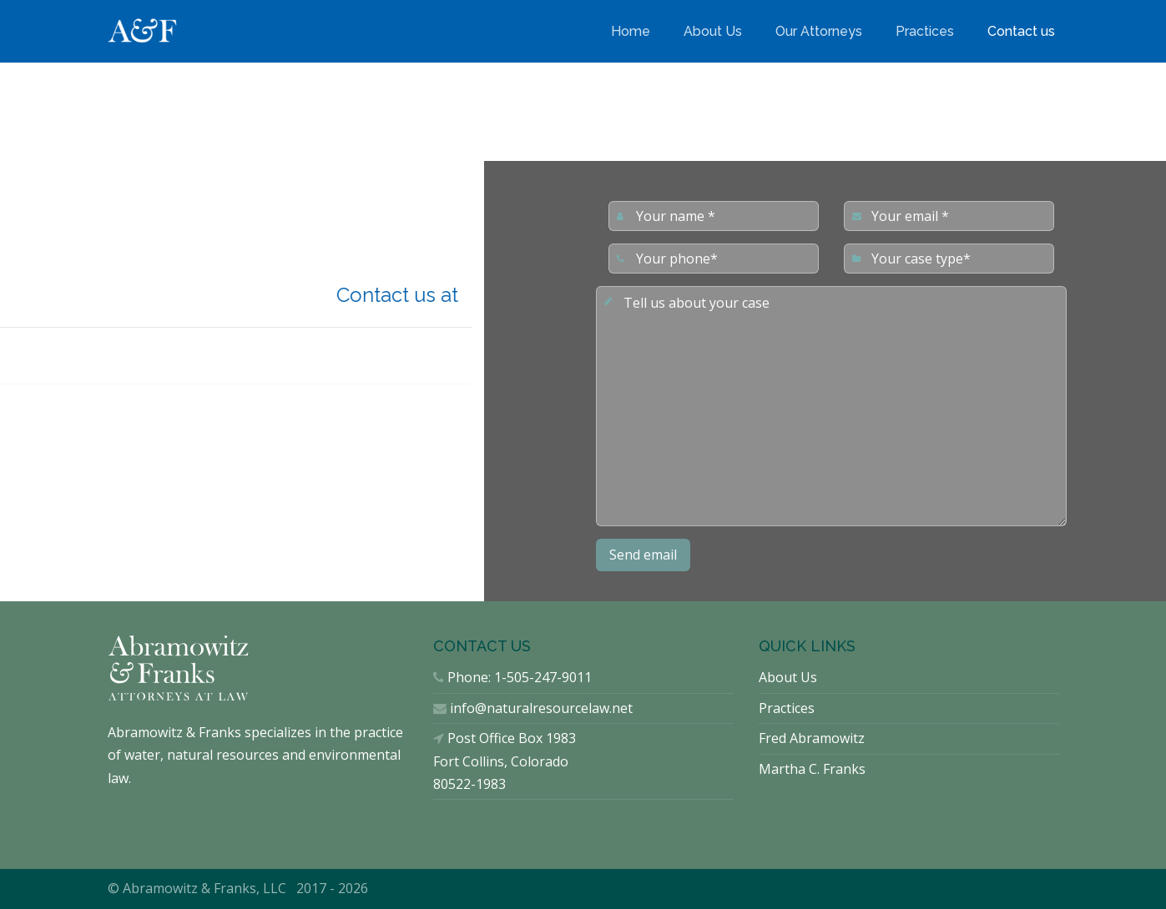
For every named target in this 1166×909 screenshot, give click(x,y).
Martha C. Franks (812, 769)
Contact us (1021, 31)
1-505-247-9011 (543, 677)
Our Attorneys (818, 31)
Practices (925, 31)
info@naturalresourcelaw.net (541, 708)
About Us (713, 31)
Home (630, 31)
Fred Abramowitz (812, 738)
